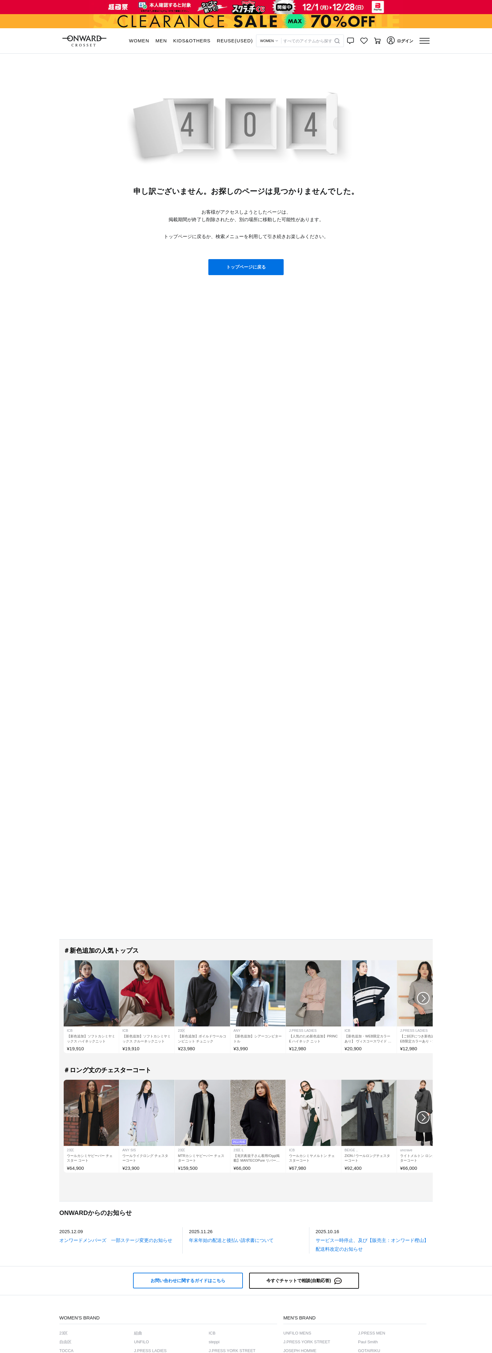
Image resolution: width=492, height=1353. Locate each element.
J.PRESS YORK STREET (306, 1342)
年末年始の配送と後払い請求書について (231, 1240)
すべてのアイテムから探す (307, 41)
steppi (214, 1342)
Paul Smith (368, 1342)
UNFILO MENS (297, 1333)
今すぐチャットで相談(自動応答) (303, 1281)
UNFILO (141, 1342)
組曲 (138, 1333)
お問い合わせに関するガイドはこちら (188, 1280)
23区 (63, 1333)
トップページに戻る (246, 266)
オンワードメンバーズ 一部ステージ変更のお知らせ (115, 1240)
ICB (212, 1333)
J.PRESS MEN (371, 1333)
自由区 (65, 1342)
